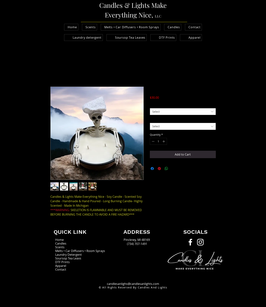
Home (59, 240)
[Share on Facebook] (152, 168)
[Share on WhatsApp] (166, 168)
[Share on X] (173, 168)
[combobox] (183, 111)
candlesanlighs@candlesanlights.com (133, 284)
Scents (60, 247)
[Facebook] (190, 242)
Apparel (60, 266)
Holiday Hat (158, 119)
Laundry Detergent (68, 254)
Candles (60, 243)
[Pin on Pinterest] (159, 168)
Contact (60, 269)
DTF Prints (62, 262)
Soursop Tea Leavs (68, 258)
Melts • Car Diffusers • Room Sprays (73, 251)
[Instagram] (200, 242)
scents (155, 104)
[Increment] (164, 141)
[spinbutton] (158, 141)
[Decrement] (152, 141)
